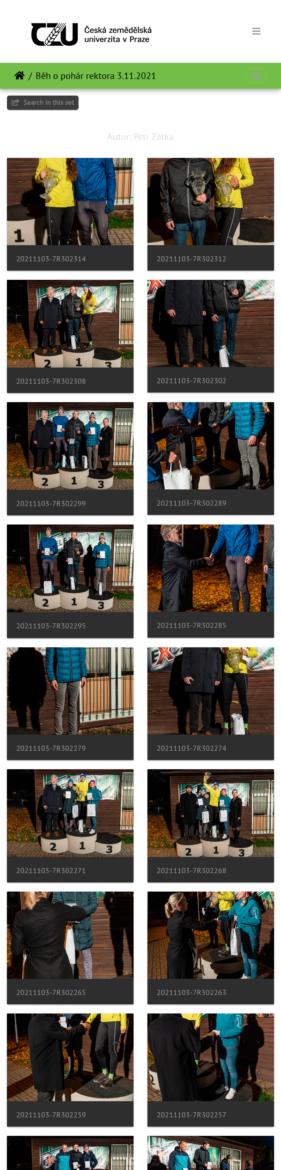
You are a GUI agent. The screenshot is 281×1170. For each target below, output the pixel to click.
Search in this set (43, 102)
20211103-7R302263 (191, 992)
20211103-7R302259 (51, 1114)
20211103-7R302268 (191, 870)
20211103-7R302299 (51, 503)
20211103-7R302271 (51, 870)
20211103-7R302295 (51, 625)
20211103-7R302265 (51, 992)
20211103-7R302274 (191, 748)
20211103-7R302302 (191, 380)
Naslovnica (19, 76)
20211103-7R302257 (191, 1114)
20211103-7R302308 (51, 381)
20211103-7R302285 (191, 625)
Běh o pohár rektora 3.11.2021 (96, 76)
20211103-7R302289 (191, 503)
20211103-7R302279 (51, 748)
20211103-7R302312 (191, 258)
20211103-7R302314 (51, 258)
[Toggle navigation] (256, 31)
